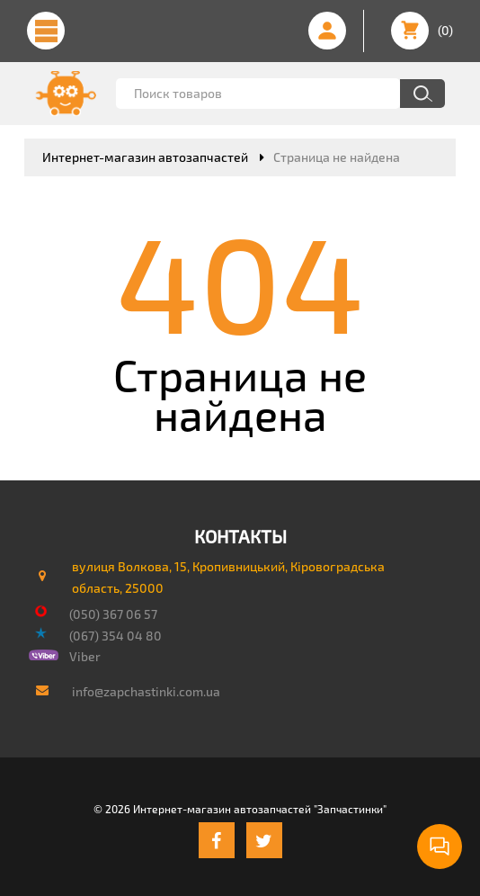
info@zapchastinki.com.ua (146, 691)
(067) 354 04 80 (115, 635)
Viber (85, 656)
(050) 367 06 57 (113, 614)
